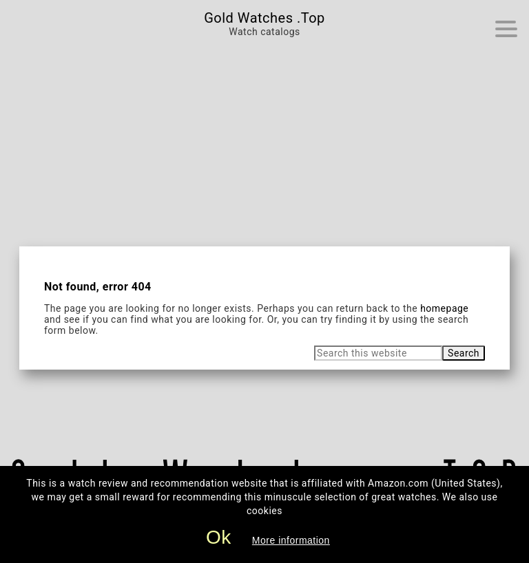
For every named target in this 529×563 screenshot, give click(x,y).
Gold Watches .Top (264, 18)
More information (291, 540)
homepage (444, 308)
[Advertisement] (265, 143)
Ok (218, 537)
